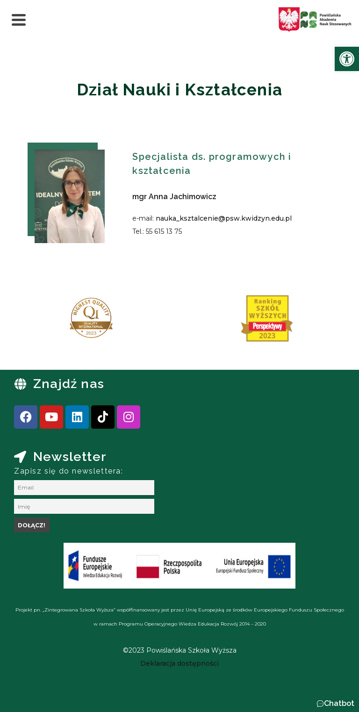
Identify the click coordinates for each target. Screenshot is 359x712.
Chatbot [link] (339, 703)
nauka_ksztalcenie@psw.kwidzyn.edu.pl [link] (224, 218)
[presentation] (36, 321)
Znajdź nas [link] (68, 383)
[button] (335, 703)
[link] (347, 59)
